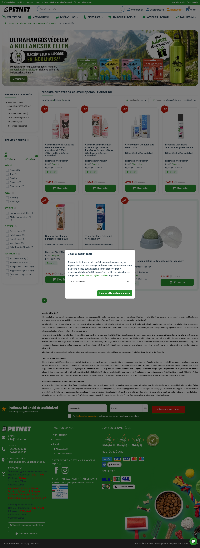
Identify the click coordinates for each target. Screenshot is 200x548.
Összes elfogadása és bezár (115, 293)
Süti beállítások (78, 281)
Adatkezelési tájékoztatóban (94, 275)
